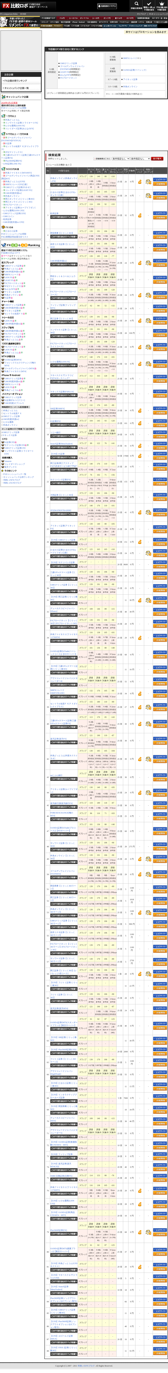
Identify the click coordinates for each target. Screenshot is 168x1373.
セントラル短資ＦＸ (13, 313)
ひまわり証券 (11, 231)
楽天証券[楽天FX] (58, 739)
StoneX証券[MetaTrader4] (61, 444)
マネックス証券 (9, 435)
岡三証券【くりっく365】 (62, 318)
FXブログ (141, 14)
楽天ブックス (10, 467)
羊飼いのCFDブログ (12, 483)
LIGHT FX (9, 280)
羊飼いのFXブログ (11, 480)
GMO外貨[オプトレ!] (14, 403)
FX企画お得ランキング (21, 80)
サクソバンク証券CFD (14, 445)
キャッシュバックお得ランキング (18, 477)
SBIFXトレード (11, 274)
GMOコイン (8, 216)
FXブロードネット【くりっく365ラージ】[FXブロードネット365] (63, 947)
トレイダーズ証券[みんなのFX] (19, 128)
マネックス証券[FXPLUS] (62, 392)
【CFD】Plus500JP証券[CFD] (63, 1049)
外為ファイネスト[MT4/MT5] (18, 173)
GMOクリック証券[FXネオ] (17, 187)
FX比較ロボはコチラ (10, 253)
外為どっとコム (12, 120)
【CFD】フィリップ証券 (61, 1154)
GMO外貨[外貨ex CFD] (13, 222)
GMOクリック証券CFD (14, 448)
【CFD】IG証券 (57, 454)
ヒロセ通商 (8, 422)
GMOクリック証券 (12, 266)
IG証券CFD (9, 442)
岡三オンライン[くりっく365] (18, 202)
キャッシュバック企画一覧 (21, 87)
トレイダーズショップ (14, 464)
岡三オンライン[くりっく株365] (19, 199)
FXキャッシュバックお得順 (13, 108)
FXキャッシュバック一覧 (14, 474)
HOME (23, 14)
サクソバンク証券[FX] (60, 479)
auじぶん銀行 (56, 775)
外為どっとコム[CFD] (15, 181)
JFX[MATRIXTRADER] (60, 510)
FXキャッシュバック (158, 14)
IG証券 (8, 143)
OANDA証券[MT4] (12, 360)
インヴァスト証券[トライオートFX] (21, 123)
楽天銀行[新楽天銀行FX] (61, 803)
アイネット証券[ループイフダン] (20, 207)
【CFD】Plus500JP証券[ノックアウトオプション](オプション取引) (63, 1324)
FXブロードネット (13, 205)
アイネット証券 (11, 292)
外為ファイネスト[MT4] (15, 371)
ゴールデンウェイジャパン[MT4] (19, 368)
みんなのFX (9, 289)
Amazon (7, 461)
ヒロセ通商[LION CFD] (13, 210)
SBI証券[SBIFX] (57, 408)
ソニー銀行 (55, 432)
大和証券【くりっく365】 (62, 495)
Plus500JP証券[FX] (13, 161)
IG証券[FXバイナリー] (14, 400)
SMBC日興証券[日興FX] (61, 1176)
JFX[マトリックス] (13, 152)
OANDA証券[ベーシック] (134, 70)
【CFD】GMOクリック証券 (62, 540)
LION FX (8, 277)
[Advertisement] (76, 6)
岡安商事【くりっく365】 (62, 233)
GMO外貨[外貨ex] (13, 193)
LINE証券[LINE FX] (12, 164)
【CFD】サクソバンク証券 (62, 562)
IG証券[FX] (55, 421)
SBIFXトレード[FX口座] (16, 184)
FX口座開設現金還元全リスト (14, 237)
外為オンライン (12, 196)
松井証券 (7, 219)
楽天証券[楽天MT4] (59, 1008)
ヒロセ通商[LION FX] (15, 125)
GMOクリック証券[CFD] (14, 213)
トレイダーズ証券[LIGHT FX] (18, 190)
